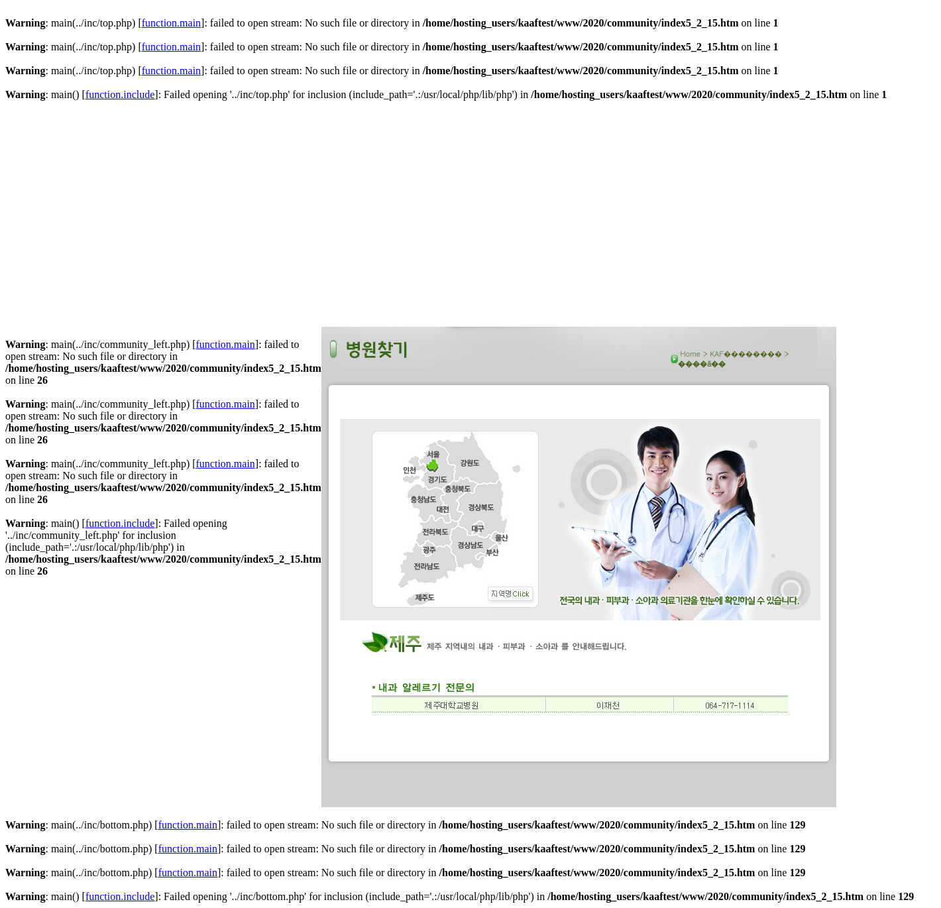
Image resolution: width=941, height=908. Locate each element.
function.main (171, 22)
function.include (119, 94)
